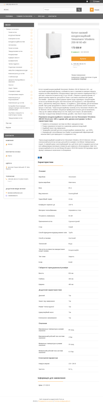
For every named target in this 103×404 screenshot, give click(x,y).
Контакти (52, 16)
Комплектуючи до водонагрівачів (14, 98)
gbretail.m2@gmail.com (15, 193)
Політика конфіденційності (62, 401)
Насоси (11, 85)
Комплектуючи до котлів (16, 73)
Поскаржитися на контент (45, 401)
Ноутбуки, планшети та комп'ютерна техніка (16, 114)
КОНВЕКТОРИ (13, 61)
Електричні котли (14, 38)
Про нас (41, 16)
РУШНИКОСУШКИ (14, 91)
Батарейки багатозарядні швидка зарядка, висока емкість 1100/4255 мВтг (19, 108)
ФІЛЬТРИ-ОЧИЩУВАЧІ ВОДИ (18, 70)
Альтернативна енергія (16, 94)
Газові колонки (13, 48)
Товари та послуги (24, 16)
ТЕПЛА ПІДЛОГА (14, 64)
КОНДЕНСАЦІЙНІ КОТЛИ (17, 42)
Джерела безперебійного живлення (17, 81)
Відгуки (8, 127)
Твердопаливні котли (15, 51)
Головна (9, 16)
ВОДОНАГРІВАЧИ (14, 35)
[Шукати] (79, 10)
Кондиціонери (13, 54)
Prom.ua (61, 399)
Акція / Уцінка (13, 88)
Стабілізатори (13, 77)
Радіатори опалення (15, 67)
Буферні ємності (14, 57)
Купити (83, 59)
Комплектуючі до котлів (16, 103)
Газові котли (13, 32)
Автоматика (12, 45)
